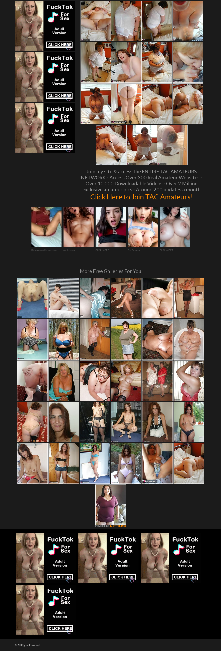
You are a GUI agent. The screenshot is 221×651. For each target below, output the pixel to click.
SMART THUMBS (117, 526)
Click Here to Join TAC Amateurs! (141, 196)
